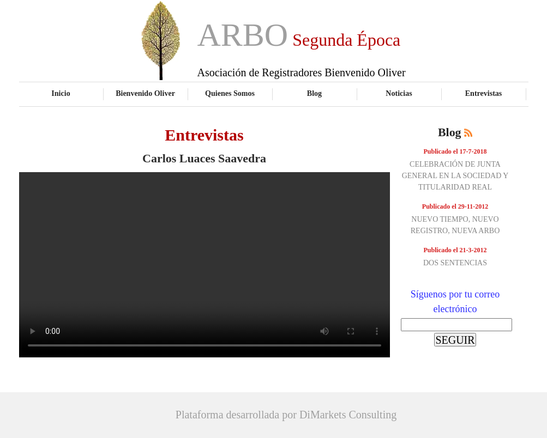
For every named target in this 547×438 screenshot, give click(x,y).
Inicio (60, 93)
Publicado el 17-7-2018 (455, 151)
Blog (314, 93)
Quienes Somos (230, 93)
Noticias (399, 93)
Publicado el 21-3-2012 (455, 250)
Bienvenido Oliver (145, 93)
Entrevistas (483, 93)
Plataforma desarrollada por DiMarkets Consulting (286, 415)
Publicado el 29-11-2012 (455, 206)
